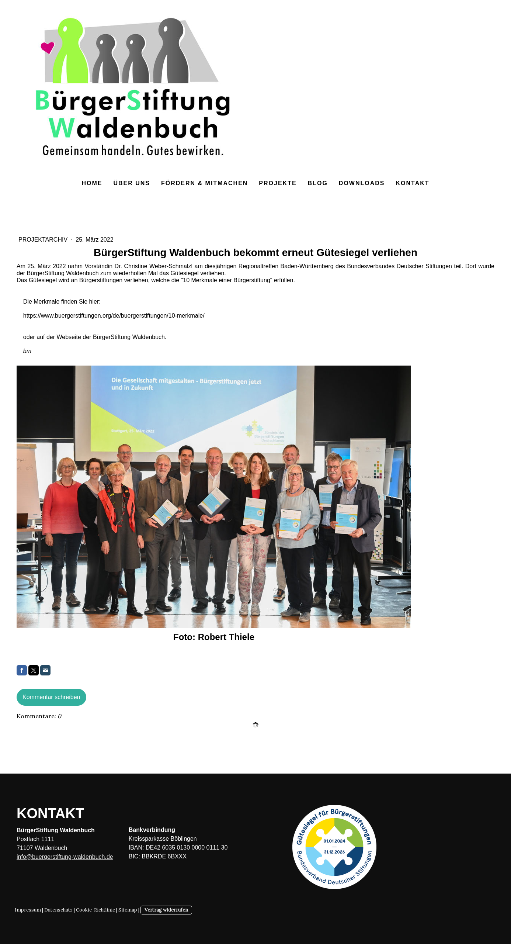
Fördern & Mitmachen (204, 183)
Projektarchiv (43, 239)
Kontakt (412, 183)
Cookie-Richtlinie (95, 910)
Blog (318, 183)
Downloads (362, 183)
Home (91, 183)
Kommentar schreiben (51, 697)
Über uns (131, 183)
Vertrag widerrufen (166, 910)
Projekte (277, 183)
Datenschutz (58, 910)
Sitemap (127, 910)
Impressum (28, 910)
